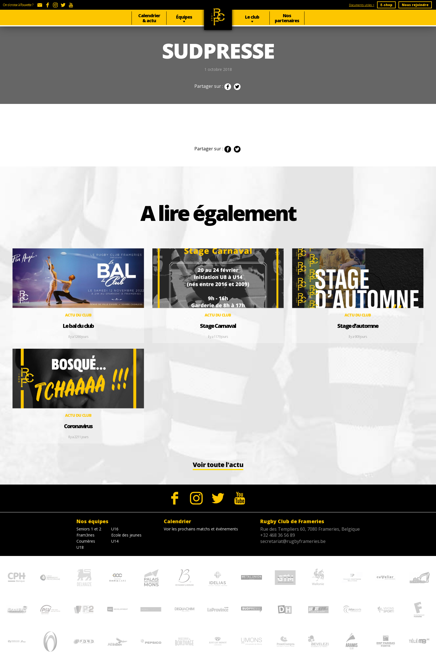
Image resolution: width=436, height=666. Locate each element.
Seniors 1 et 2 (88, 532)
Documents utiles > (361, 5)
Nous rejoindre (415, 5)
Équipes (184, 17)
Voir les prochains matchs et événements (201, 532)
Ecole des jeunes (126, 538)
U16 (114, 532)
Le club (252, 17)
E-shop (386, 5)
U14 (114, 544)
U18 (80, 550)
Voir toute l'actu (218, 467)
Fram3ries (85, 538)
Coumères (85, 544)
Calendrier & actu (149, 18)
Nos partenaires (287, 18)
